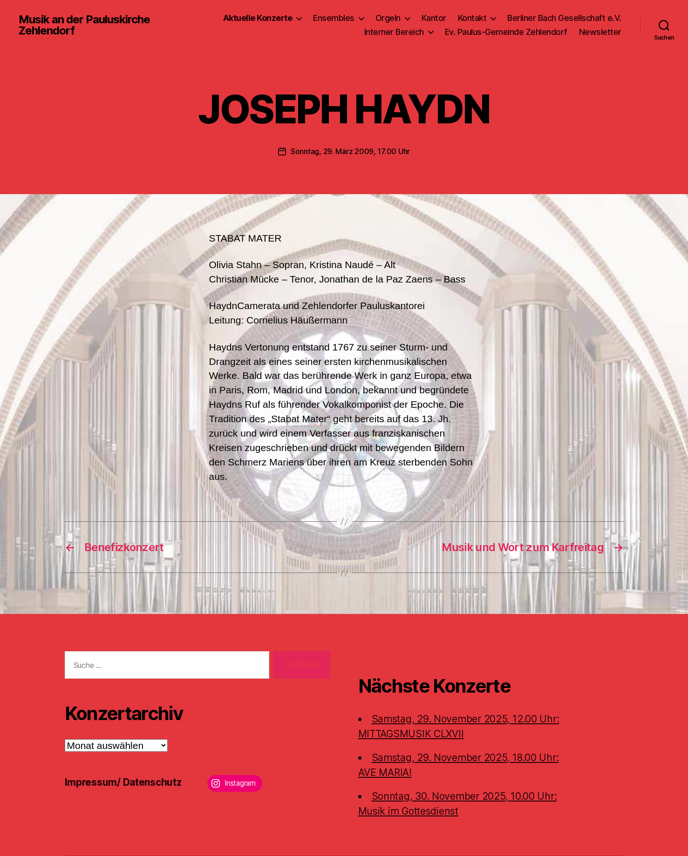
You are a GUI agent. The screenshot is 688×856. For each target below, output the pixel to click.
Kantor (434, 18)
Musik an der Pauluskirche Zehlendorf (84, 25)
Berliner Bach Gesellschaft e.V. (564, 18)
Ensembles (333, 18)
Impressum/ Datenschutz (123, 782)
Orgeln (388, 18)
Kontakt (472, 18)
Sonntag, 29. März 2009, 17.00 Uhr (350, 151)
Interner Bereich (394, 32)
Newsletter (600, 32)
